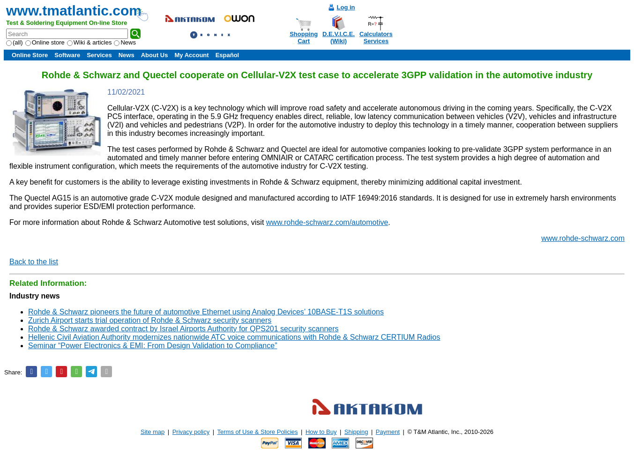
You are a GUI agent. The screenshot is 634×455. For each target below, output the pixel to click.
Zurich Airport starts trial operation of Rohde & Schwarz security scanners (149, 320)
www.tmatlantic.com (74, 10)
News (125, 42)
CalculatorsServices (376, 37)
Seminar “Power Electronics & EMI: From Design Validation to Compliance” (152, 346)
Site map (152, 431)
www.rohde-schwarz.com (583, 238)
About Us (154, 55)
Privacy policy (190, 431)
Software (67, 55)
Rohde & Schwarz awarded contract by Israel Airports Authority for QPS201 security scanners (183, 329)
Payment (388, 431)
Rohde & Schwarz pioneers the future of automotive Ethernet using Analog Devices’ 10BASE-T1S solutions (206, 312)
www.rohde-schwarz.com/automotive (327, 222)
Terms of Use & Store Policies (257, 431)
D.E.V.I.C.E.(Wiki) (338, 37)
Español (227, 55)
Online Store (30, 55)
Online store (45, 42)
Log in (346, 7)
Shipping (356, 431)
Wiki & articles (89, 42)
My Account (191, 55)
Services (99, 55)
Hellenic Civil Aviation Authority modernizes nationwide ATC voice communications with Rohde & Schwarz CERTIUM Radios (234, 337)
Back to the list (33, 262)
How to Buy (321, 431)
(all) (14, 42)
